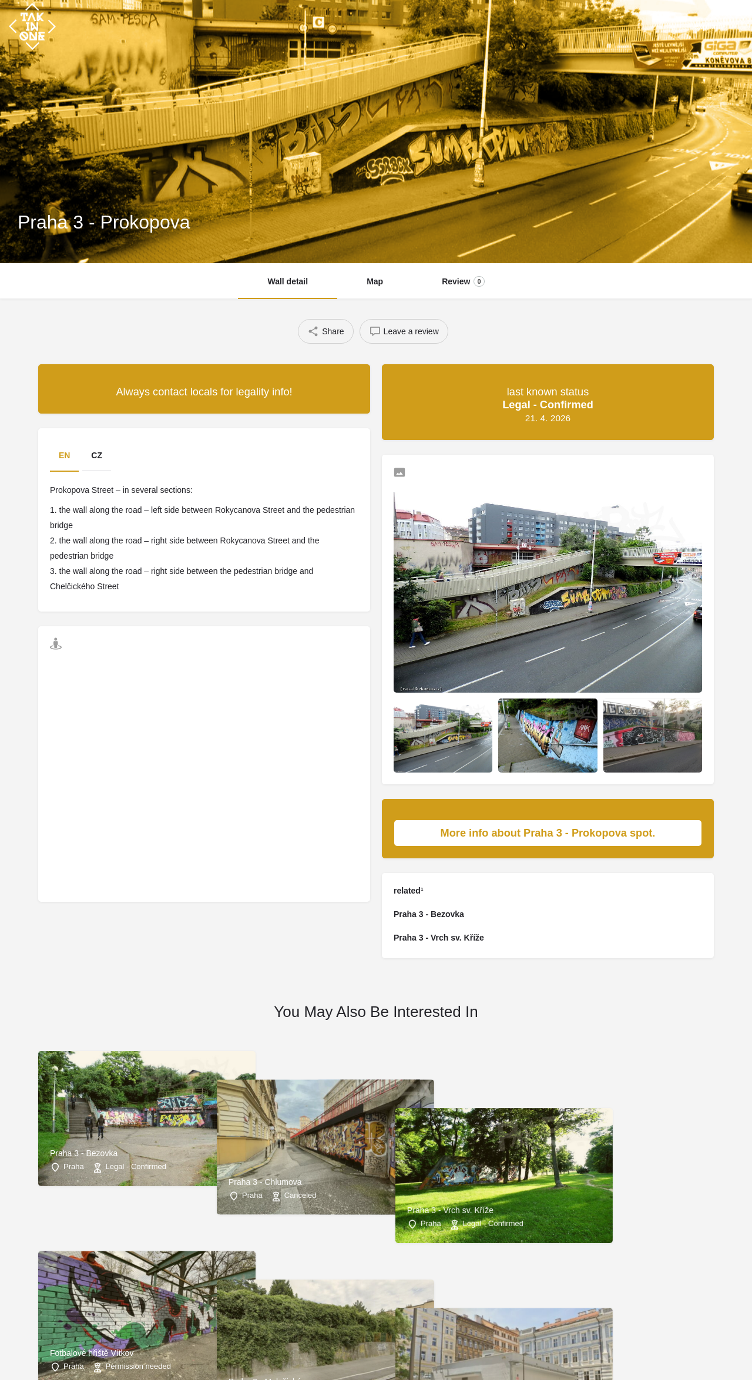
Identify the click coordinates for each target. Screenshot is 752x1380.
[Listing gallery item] (443, 736)
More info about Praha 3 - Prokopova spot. (565, 833)
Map (375, 281)
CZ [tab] (96, 455)
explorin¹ (710, 26)
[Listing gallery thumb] (548, 590)
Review (463, 281)
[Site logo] (34, 25)
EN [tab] (64, 455)
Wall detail (287, 281)
